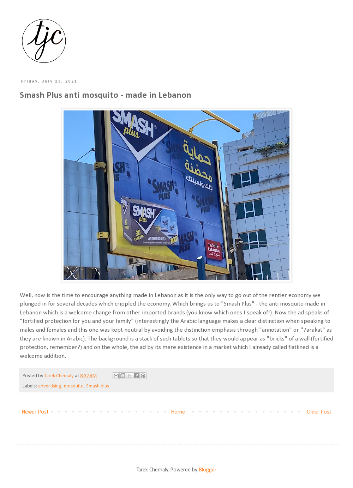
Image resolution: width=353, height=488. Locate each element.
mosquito (74, 386)
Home (178, 412)
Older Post (319, 412)
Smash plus (97, 386)
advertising (49, 386)
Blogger (207, 470)
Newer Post (35, 412)
